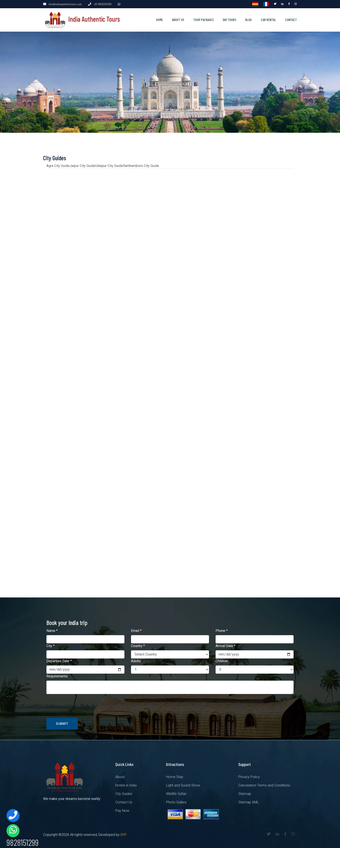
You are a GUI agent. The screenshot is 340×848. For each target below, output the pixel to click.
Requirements (57, 675)
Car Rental (268, 19)
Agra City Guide (58, 165)
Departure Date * (59, 660)
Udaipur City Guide (109, 165)
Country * (138, 645)
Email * (136, 630)
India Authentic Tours (81, 18)
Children (222, 660)
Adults (136, 660)
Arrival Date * (225, 645)
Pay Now (122, 810)
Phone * (222, 630)
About (119, 776)
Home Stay (174, 776)
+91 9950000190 (102, 4)
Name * (52, 630)
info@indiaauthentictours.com (65, 4)
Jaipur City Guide (82, 165)
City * (50, 645)
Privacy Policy (249, 776)
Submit (62, 722)
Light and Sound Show (183, 784)
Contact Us (123, 801)
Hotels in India (126, 784)
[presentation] (79, 704)
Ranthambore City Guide (141, 165)
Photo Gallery (176, 801)
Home (159, 19)
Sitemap (244, 793)
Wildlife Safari (176, 793)
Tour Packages (203, 19)
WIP (123, 834)
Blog (248, 19)
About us (178, 19)
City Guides (123, 793)
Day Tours (229, 19)
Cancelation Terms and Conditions (264, 784)
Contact (291, 19)
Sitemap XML (248, 801)
